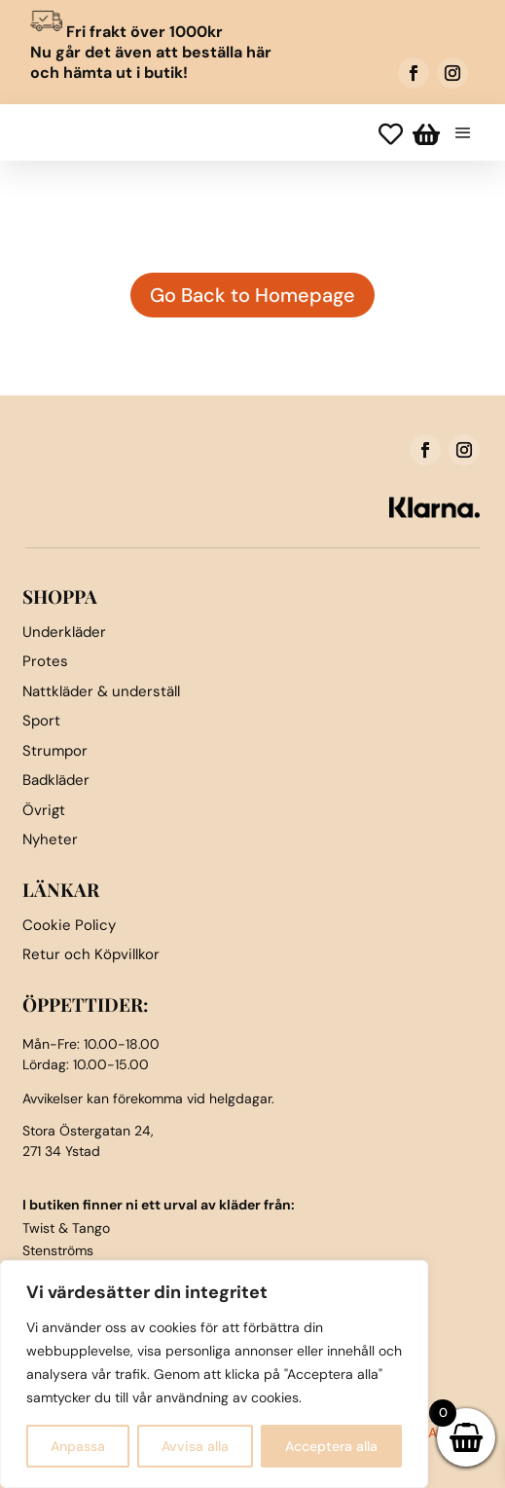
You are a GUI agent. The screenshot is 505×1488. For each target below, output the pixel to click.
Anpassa (78, 1446)
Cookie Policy (69, 925)
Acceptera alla (331, 1446)
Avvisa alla (195, 1446)
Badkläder (56, 780)
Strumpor (55, 751)
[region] (214, 1374)
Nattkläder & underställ (101, 691)
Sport (41, 720)
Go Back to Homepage (252, 295)
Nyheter (50, 839)
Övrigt (43, 810)
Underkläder (64, 632)
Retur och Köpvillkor (91, 954)
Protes (45, 661)
